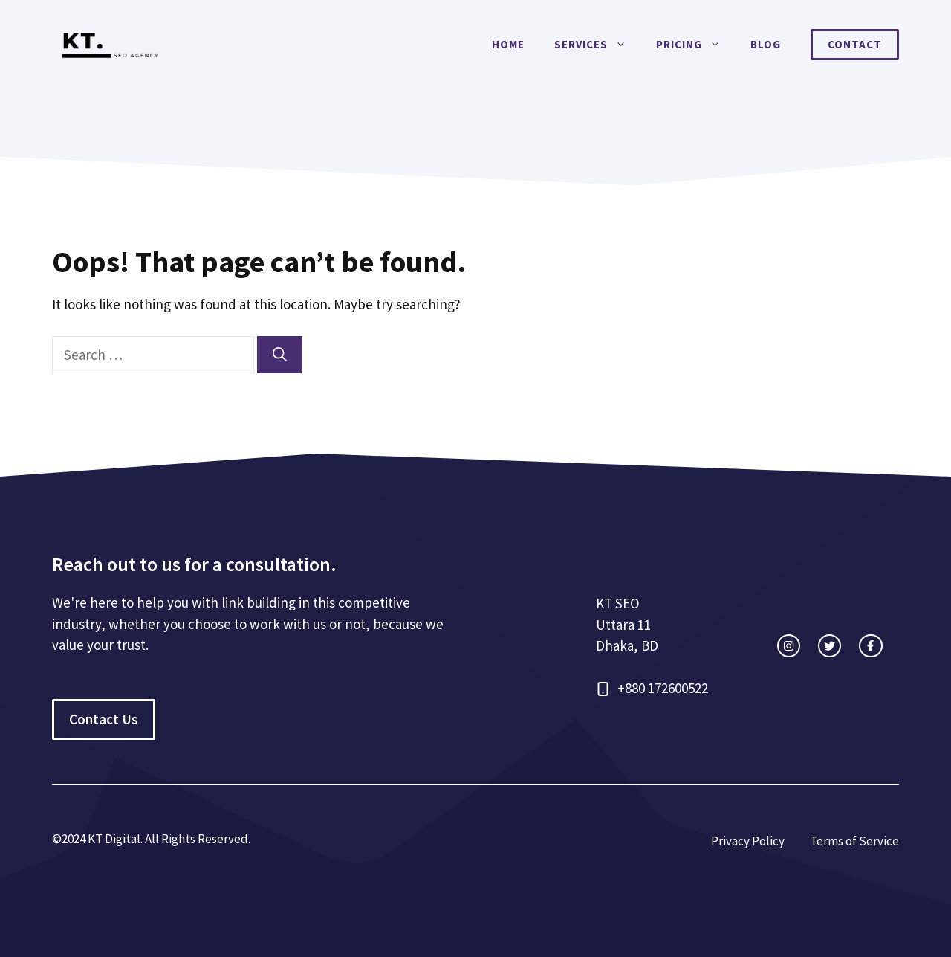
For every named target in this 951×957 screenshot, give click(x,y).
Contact (855, 44)
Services (597, 44)
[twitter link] (829, 645)
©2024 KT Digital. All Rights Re (132, 839)
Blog (765, 44)
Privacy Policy (748, 841)
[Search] (279, 355)
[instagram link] (788, 645)
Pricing (696, 44)
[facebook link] (870, 645)
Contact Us (103, 719)
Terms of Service (854, 841)
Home (508, 44)
